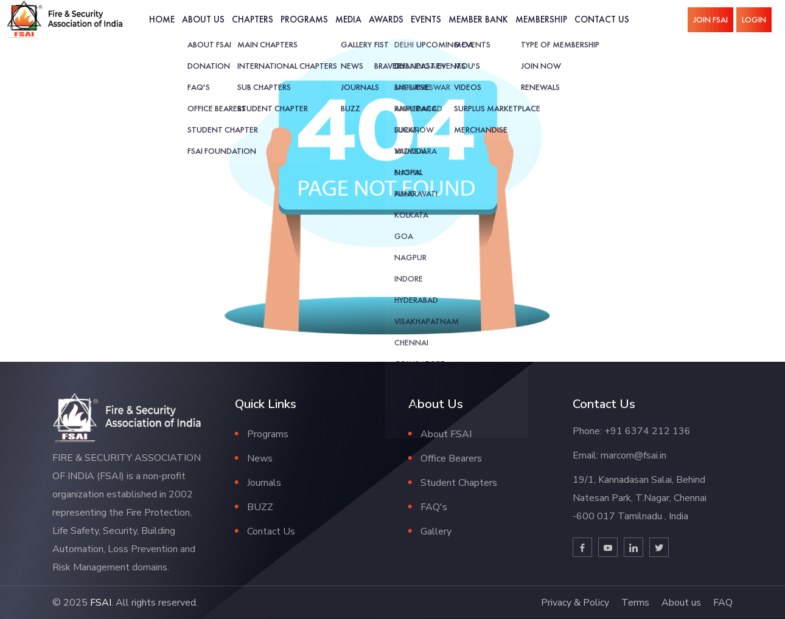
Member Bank (478, 19)
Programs (304, 19)
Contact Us (601, 19)
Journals (264, 482)
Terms (635, 602)
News (260, 458)
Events (426, 19)
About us (681, 602)
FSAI (100, 602)
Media (348, 19)
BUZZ (260, 507)
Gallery (436, 531)
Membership (541, 19)
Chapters (252, 19)
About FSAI (446, 434)
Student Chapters (458, 482)
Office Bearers (451, 458)
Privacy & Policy (575, 602)
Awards (386, 19)
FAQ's (433, 507)
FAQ (723, 602)
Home (162, 19)
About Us (203, 19)
